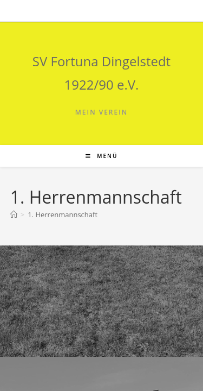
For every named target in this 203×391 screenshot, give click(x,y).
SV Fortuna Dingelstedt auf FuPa (72, 285)
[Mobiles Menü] (102, 156)
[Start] (13, 214)
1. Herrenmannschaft (62, 214)
